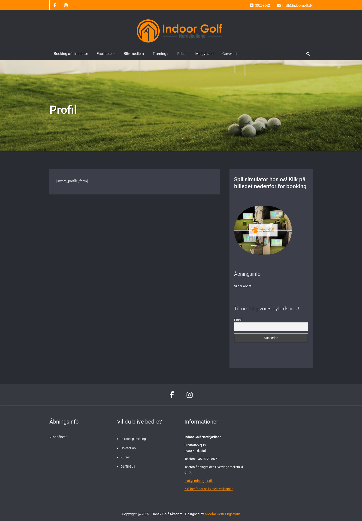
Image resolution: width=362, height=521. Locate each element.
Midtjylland (204, 53)
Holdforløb (128, 448)
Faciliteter (106, 53)
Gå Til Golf (128, 466)
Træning (161, 53)
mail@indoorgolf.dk (198, 481)
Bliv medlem (134, 53)
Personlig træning (133, 439)
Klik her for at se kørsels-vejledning (208, 489)
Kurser (125, 457)
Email (238, 320)
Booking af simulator (71, 53)
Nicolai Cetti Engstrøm (222, 514)
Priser (182, 53)
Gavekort (229, 53)
